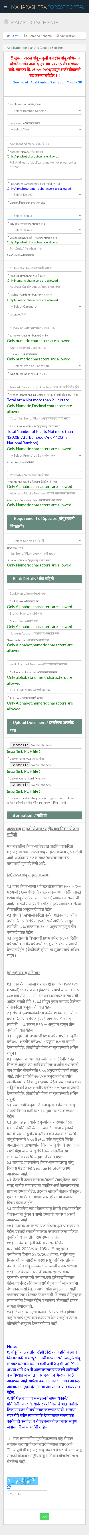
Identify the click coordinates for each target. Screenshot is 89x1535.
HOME (15, 36)
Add (44, 1516)
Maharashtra (48, 7)
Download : (47, 82)
